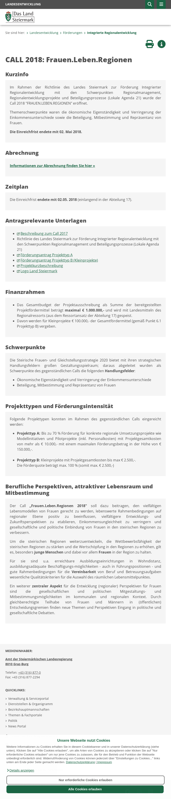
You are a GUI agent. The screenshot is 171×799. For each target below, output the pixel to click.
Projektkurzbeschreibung (41, 265)
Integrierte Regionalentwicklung (110, 33)
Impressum (104, 762)
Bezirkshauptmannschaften (28, 709)
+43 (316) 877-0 (29, 672)
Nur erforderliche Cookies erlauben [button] (85, 780)
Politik (12, 720)
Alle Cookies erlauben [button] (85, 789)
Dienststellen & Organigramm (30, 704)
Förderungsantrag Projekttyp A (46, 254)
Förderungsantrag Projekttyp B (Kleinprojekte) (59, 260)
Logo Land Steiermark (38, 270)
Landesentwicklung (42, 33)
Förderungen (71, 33)
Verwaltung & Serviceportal (28, 698)
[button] (20, 770)
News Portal (17, 726)
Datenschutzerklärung (80, 762)
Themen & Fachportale (25, 715)
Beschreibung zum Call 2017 (44, 233)
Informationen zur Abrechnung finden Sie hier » (52, 165)
